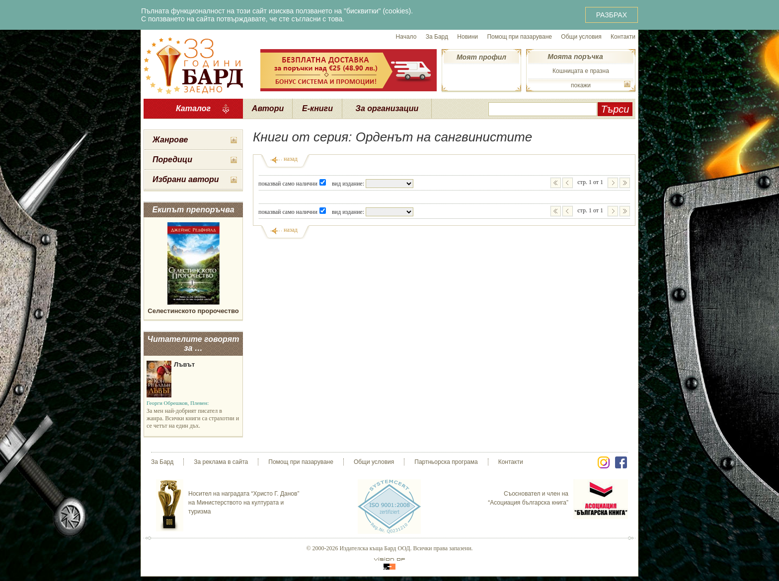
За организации (387, 108)
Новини (467, 36)
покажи (581, 85)
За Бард (437, 36)
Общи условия (581, 36)
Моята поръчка (575, 57)
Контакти (623, 36)
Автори (268, 108)
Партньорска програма (445, 461)
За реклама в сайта (221, 461)
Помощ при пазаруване (519, 36)
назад (291, 158)
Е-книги (317, 108)
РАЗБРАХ (611, 15)
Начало (406, 36)
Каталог (193, 108)
